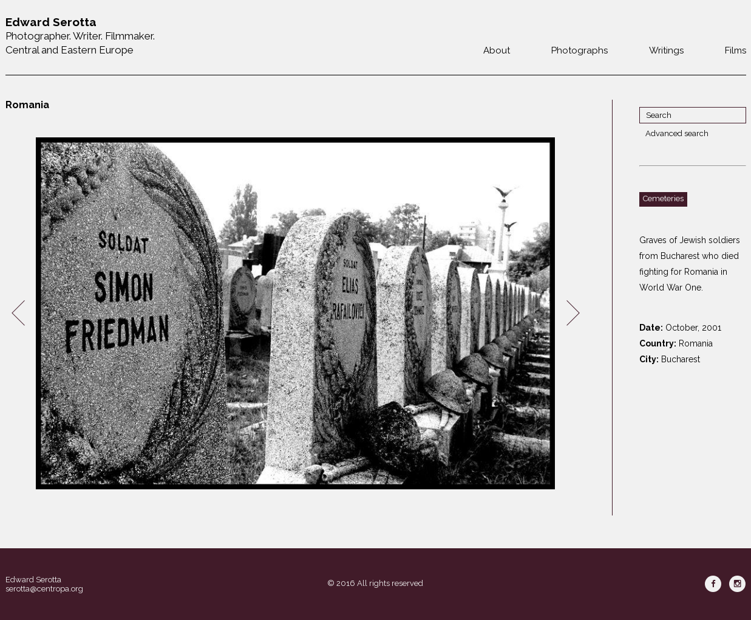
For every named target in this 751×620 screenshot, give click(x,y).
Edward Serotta (33, 579)
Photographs (579, 50)
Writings (666, 50)
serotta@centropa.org (44, 588)
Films (735, 50)
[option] (295, 313)
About (496, 50)
